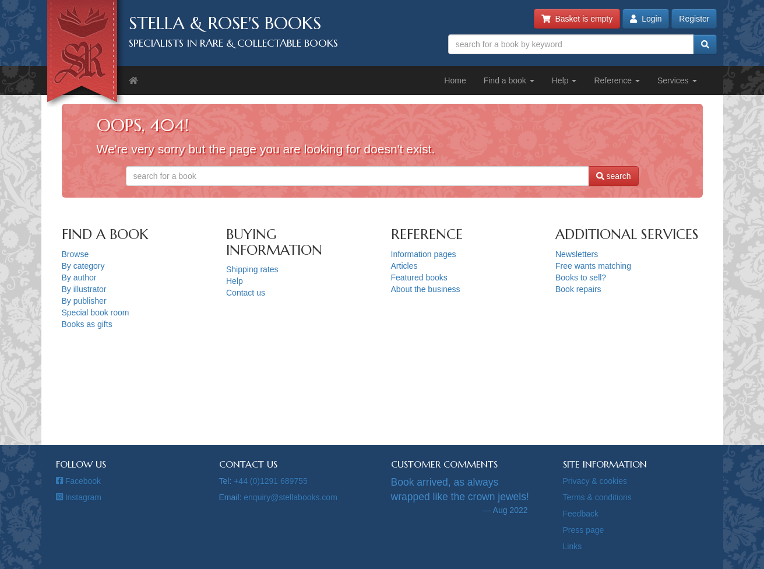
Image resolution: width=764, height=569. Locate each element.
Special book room (95, 312)
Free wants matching (593, 266)
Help (564, 80)
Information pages (423, 254)
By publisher (84, 300)
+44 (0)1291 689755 (271, 481)
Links (572, 546)
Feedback (580, 513)
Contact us (245, 292)
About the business (425, 289)
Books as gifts (87, 324)
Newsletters (576, 254)
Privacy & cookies (595, 481)
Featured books (419, 277)
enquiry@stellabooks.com (290, 497)
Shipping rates (252, 269)
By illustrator (84, 289)
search (613, 176)
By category (83, 266)
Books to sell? (580, 277)
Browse (75, 254)
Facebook (78, 481)
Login (645, 18)
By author (79, 277)
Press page (583, 530)
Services (677, 80)
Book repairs (578, 289)
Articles (404, 266)
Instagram (78, 497)
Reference (616, 80)
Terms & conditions (597, 497)
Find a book (509, 80)
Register (694, 18)
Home (455, 80)
